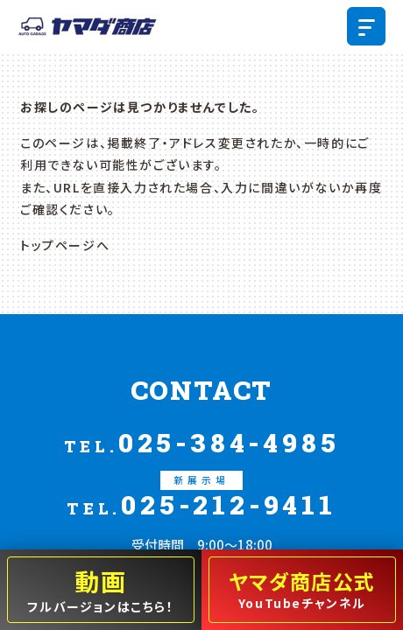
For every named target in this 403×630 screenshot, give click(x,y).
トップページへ (65, 245)
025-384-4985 (202, 442)
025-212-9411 (201, 495)
